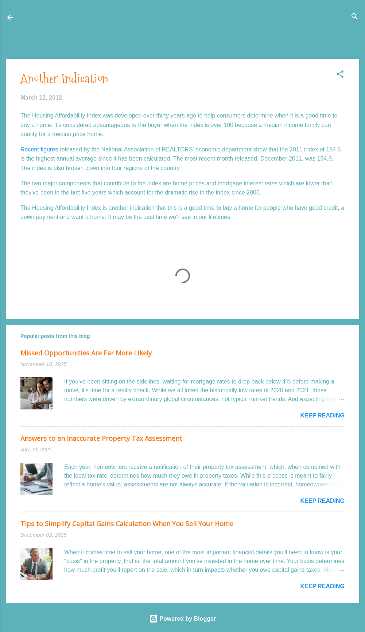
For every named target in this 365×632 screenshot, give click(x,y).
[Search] (354, 17)
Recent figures (39, 149)
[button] (340, 75)
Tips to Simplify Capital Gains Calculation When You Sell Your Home (126, 523)
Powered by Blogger (182, 619)
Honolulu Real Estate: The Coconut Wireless (87, 17)
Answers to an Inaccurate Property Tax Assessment (101, 438)
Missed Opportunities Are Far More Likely (86, 352)
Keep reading (322, 415)
